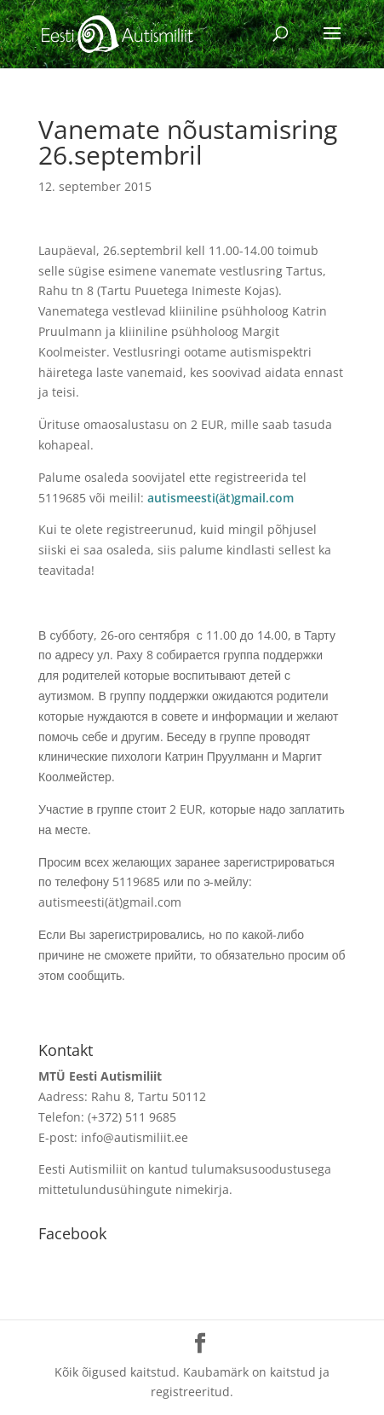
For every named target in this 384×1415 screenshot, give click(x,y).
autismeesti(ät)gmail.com (220, 498)
